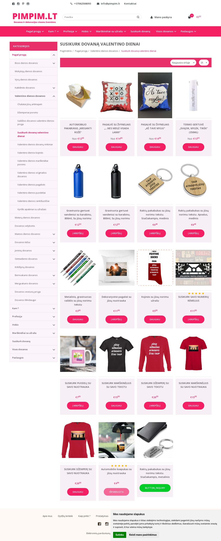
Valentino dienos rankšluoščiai (33, 201)
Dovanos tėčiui (22, 242)
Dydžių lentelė (65, 516)
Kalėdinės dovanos (25, 87)
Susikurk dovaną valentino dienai (33, 134)
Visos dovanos (20, 349)
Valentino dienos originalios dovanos (32, 174)
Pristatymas (102, 516)
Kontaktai (130, 3)
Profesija (17, 316)
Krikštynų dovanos (24, 267)
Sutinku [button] (120, 534)
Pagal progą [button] (33, 31)
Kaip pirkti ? (84, 516)
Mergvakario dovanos (26, 283)
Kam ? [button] (52, 31)
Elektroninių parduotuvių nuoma (102, 533)
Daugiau (78, 147)
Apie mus (47, 516)
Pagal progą (19, 54)
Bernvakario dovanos (26, 275)
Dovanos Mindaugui (25, 300)
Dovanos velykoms (25, 225)
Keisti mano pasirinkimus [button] (143, 534)
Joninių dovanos (23, 250)
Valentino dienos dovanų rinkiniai (35, 144)
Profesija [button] (68, 31)
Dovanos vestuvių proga (28, 291)
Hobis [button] (85, 31)
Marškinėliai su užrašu (24, 333)
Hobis (15, 324)
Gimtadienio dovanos (26, 258)
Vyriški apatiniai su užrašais (31, 209)
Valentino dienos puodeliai (31, 192)
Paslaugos (17, 357)
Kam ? (15, 308)
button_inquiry (155, 487)
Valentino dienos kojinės (30, 152)
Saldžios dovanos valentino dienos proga (35, 122)
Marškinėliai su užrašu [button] (109, 31)
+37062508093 (80, 3)
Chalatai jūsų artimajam (29, 104)
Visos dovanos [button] (164, 31)
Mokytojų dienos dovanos (28, 71)
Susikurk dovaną (140, 31)
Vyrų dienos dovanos (26, 79)
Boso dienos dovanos (26, 63)
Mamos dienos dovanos (27, 233)
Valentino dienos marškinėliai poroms (32, 162)
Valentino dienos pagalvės (31, 184)
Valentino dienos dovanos (30, 95)
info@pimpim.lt (108, 3)
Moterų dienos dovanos (27, 217)
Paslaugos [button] (187, 31)
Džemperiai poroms (27, 112)
